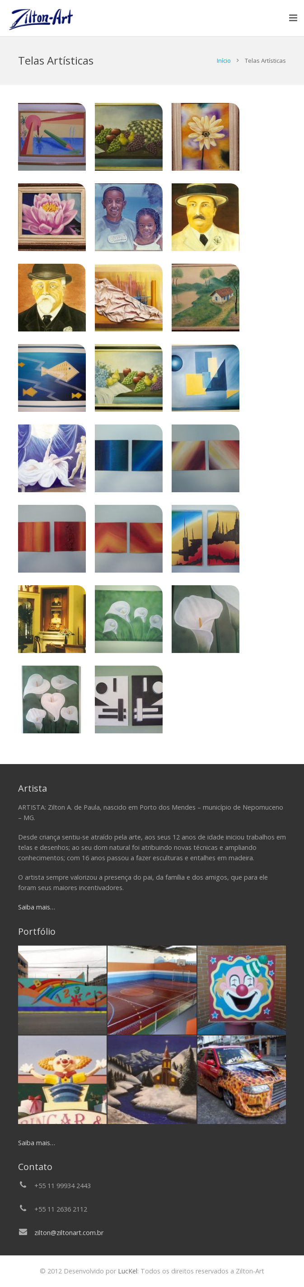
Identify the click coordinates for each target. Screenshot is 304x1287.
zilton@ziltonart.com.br (68, 1232)
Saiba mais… (36, 907)
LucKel (126, 1271)
